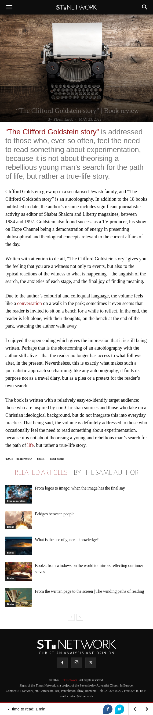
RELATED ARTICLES (40, 472)
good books (57, 458)
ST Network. (70, 680)
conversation (29, 303)
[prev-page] (71, 617)
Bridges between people (54, 514)
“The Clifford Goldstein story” (52, 132)
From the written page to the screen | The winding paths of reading (89, 591)
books (41, 458)
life (30, 445)
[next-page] (79, 617)
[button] (9, 7)
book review (24, 458)
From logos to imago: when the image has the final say (80, 488)
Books (10, 526)
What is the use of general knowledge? (67, 539)
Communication (16, 501)
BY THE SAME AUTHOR (106, 472)
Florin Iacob (63, 119)
